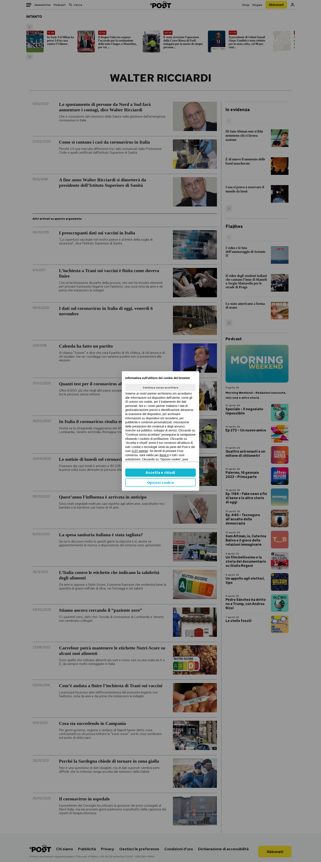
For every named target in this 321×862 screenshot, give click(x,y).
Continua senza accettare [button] (160, 387)
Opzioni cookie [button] (160, 482)
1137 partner (140, 451)
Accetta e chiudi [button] (160, 472)
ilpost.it (164, 455)
